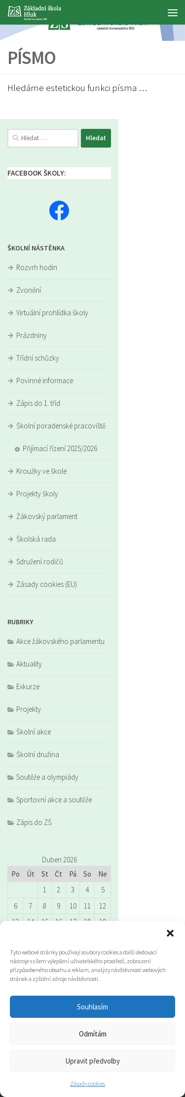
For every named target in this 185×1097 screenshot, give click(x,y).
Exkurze (27, 686)
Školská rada (36, 539)
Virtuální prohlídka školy (52, 312)
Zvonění (28, 290)
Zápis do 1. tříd (38, 403)
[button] (170, 933)
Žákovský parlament (46, 516)
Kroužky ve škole (41, 471)
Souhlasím (92, 1006)
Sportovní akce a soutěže (54, 799)
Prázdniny (31, 335)
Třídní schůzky (37, 358)
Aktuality (29, 664)
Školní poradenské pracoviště (61, 425)
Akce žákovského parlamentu (60, 641)
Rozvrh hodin (36, 267)
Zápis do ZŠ (34, 822)
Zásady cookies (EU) (46, 584)
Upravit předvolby (92, 1061)
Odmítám (93, 1033)
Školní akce (33, 731)
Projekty (28, 709)
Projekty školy (37, 493)
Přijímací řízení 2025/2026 (60, 448)
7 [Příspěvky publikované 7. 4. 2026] (30, 906)
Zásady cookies (87, 1083)
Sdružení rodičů (39, 561)
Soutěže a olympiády (47, 777)
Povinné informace (44, 380)
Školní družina (37, 754)
